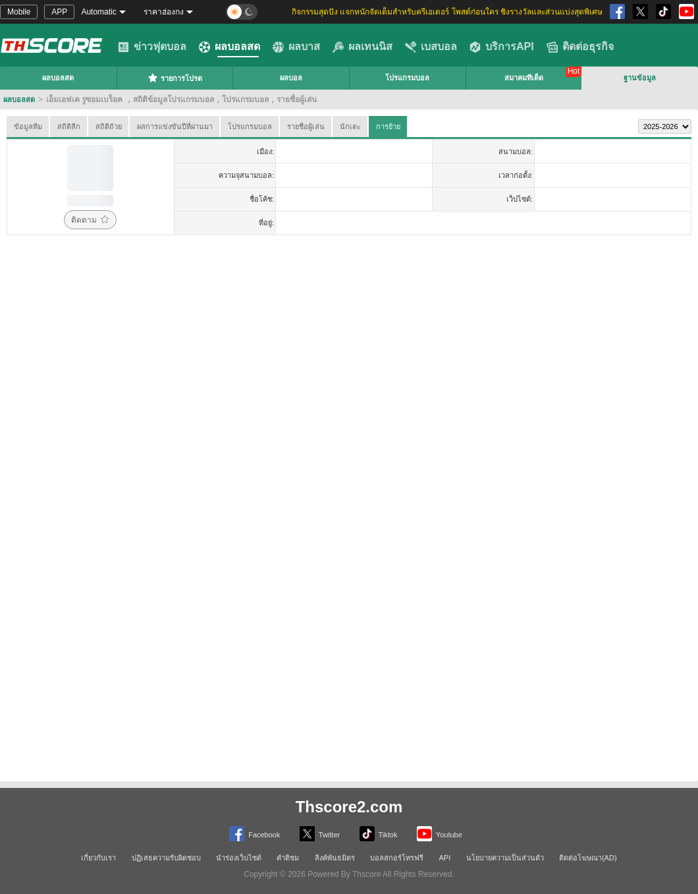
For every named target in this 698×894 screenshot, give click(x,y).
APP (59, 11)
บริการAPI (502, 47)
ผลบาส (296, 47)
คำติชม (288, 858)
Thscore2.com (349, 807)
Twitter (320, 833)
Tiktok (379, 833)
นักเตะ (350, 126)
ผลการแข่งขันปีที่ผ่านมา (175, 126)
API (445, 858)
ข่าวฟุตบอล (152, 47)
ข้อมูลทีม (28, 126)
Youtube (439, 833)
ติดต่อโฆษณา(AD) (588, 858)
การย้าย (388, 126)
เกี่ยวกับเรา (98, 858)
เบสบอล (431, 47)
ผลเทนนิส (362, 47)
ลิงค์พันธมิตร (335, 858)
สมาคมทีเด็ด (523, 78)
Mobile (18, 11)
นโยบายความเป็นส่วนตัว (505, 858)
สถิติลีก (68, 126)
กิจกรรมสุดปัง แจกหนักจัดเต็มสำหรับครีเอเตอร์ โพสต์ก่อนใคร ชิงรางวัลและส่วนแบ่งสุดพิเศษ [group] (447, 11)
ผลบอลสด (229, 47)
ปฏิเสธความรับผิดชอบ (166, 858)
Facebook (254, 833)
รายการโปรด (175, 77)
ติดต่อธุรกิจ (580, 47)
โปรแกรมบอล (407, 78)
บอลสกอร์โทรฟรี (396, 858)
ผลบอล (291, 78)
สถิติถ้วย (108, 126)
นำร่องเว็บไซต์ (238, 858)
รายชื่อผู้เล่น (306, 126)
